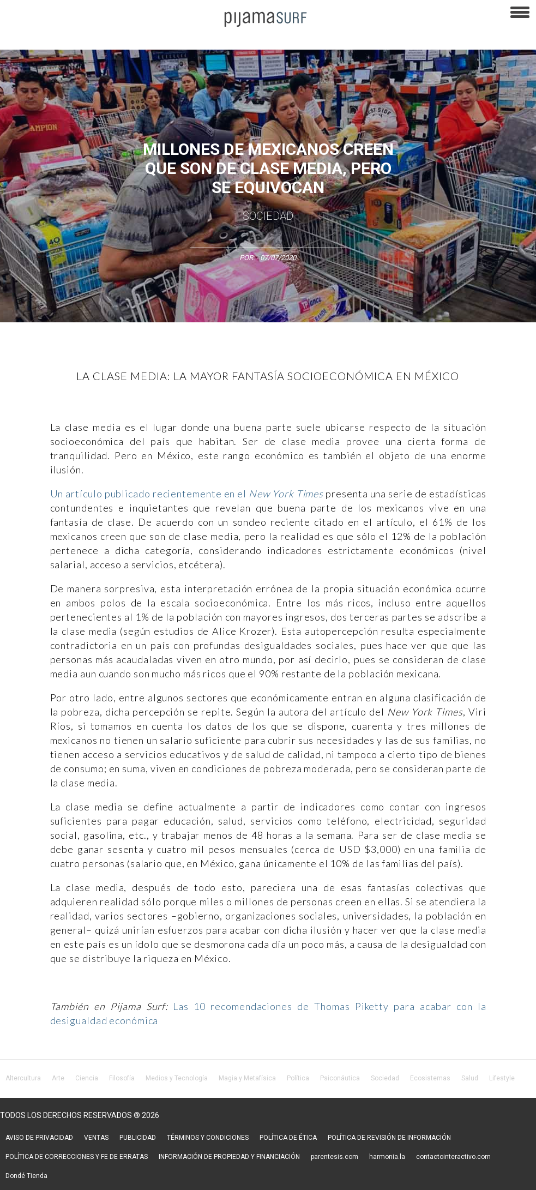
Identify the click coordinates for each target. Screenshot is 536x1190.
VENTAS (96, 1137)
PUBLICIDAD (137, 1137)
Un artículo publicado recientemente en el (187, 494)
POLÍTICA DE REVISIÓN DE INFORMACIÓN (389, 1137)
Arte (58, 1078)
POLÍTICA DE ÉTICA (288, 1137)
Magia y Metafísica (247, 1078)
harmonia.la (387, 1157)
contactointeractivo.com (453, 1157)
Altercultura (23, 1078)
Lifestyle (502, 1078)
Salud (469, 1078)
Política (298, 1078)
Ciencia (86, 1078)
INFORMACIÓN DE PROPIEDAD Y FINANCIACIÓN (229, 1157)
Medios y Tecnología (177, 1078)
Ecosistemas (430, 1078)
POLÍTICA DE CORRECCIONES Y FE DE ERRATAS (76, 1157)
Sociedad (268, 216)
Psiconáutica (340, 1078)
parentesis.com (334, 1157)
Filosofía (122, 1078)
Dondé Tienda (26, 1176)
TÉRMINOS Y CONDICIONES (208, 1137)
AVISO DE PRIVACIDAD (39, 1137)
